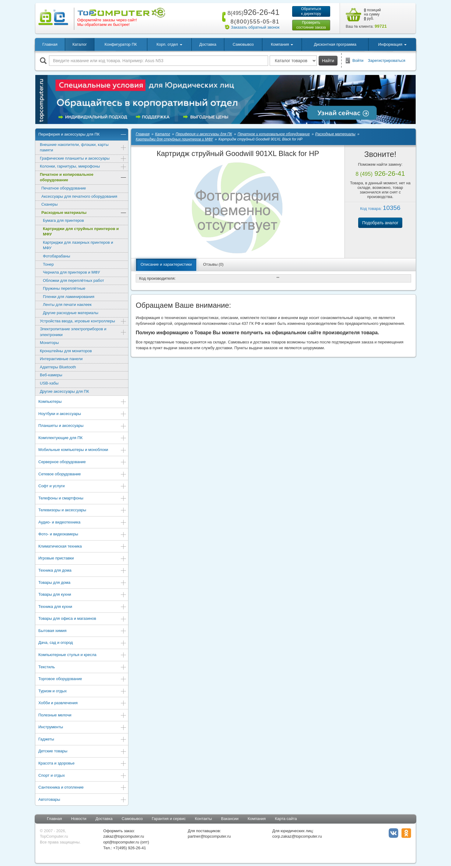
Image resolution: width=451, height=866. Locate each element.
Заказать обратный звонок (255, 27)
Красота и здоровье (82, 764)
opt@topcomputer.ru (121, 842)
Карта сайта (286, 818)
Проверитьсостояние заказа (311, 25)
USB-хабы (49, 383)
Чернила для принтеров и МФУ (71, 272)
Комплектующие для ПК (82, 438)
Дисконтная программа (335, 44)
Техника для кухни (82, 607)
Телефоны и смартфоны (82, 499)
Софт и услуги (82, 486)
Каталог (79, 44)
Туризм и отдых (82, 691)
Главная (49, 44)
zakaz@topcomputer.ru (123, 836)
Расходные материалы (84, 213)
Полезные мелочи (82, 716)
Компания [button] (282, 44)
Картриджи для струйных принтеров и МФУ (81, 231)
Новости (78, 818)
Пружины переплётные (64, 288)
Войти (357, 60)
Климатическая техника (82, 547)
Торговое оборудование (82, 679)
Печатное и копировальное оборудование (83, 177)
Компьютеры (82, 402)
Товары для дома (82, 583)
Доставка (207, 44)
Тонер (48, 264)
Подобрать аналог (380, 222)
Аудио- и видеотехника (82, 523)
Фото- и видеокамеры (82, 535)
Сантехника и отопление (82, 788)
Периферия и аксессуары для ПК (82, 135)
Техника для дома (82, 571)
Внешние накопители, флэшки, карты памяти (83, 147)
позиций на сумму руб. (372, 14)
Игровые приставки (82, 559)
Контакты (203, 818)
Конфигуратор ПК (121, 44)
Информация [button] (392, 44)
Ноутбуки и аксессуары (82, 414)
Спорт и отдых (82, 776)
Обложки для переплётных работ (73, 280)
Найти (328, 60)
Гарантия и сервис (169, 818)
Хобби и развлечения (82, 703)
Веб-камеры (51, 375)
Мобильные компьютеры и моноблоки (82, 450)
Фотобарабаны (56, 256)
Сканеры (49, 204)
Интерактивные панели (61, 359)
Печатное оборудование (63, 188)
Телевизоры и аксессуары (82, 510)
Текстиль (82, 667)
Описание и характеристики (166, 264)
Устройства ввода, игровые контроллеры (83, 322)
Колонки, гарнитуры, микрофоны (83, 167)
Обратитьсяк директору (311, 11)
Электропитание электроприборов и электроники (83, 332)
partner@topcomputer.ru (209, 836)
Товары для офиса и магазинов (82, 619)
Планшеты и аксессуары (82, 426)
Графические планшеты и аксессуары (83, 159)
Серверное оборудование (82, 462)
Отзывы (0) (213, 264)
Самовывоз (242, 44)
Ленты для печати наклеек (67, 304)
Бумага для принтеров (63, 220)
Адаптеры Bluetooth (58, 367)
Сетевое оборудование (82, 474)
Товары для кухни (82, 595)
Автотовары (82, 800)
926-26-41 (252, 12)
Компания (257, 818)
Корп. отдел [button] (169, 44)
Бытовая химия (82, 631)
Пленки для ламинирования (68, 296)
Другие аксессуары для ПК (64, 391)
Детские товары (82, 751)
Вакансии (229, 818)
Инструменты (82, 727)
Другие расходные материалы (70, 313)
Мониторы (49, 342)
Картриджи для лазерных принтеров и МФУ (78, 245)
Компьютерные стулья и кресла (82, 655)
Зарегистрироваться (386, 60)
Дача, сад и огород (82, 643)
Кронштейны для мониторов (66, 351)
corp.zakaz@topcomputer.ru (297, 836)
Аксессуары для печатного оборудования (79, 196)
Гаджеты (82, 740)
